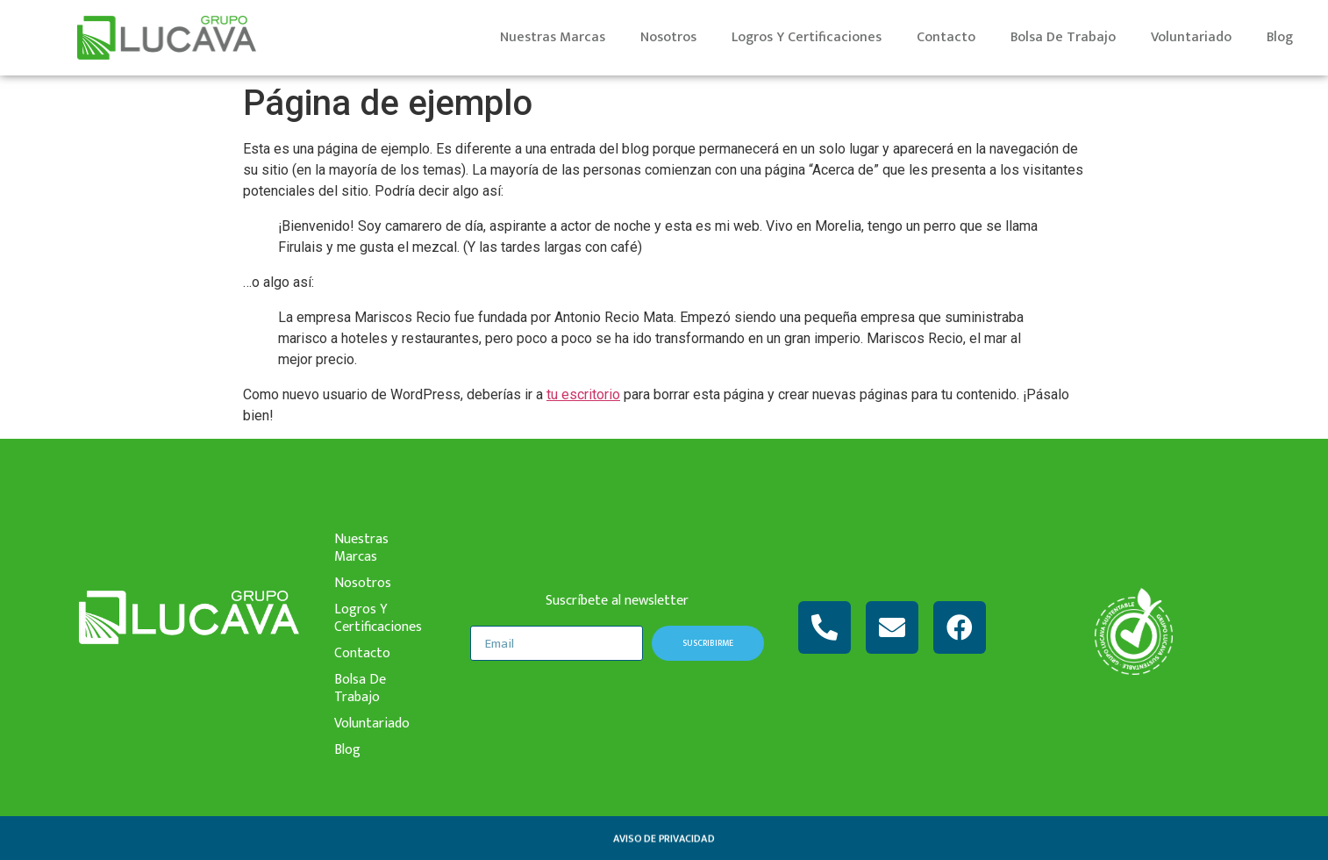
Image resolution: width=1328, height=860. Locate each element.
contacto (946, 37)
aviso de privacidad (663, 838)
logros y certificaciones (807, 37)
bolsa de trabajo (1063, 37)
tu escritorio (583, 394)
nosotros (668, 37)
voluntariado (1191, 37)
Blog (1280, 37)
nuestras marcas (552, 37)
